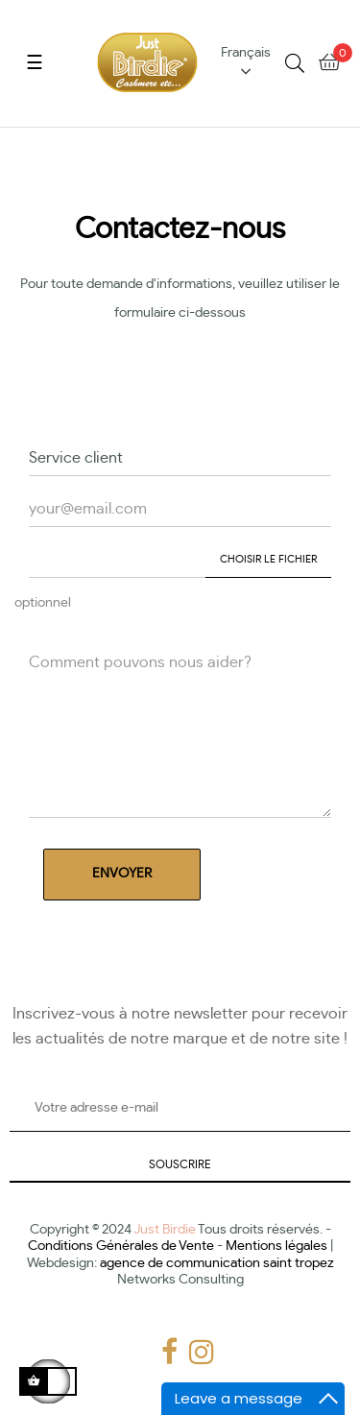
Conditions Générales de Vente (121, 1246)
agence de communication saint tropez (217, 1263)
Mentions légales (276, 1246)
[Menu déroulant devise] (253, 64)
